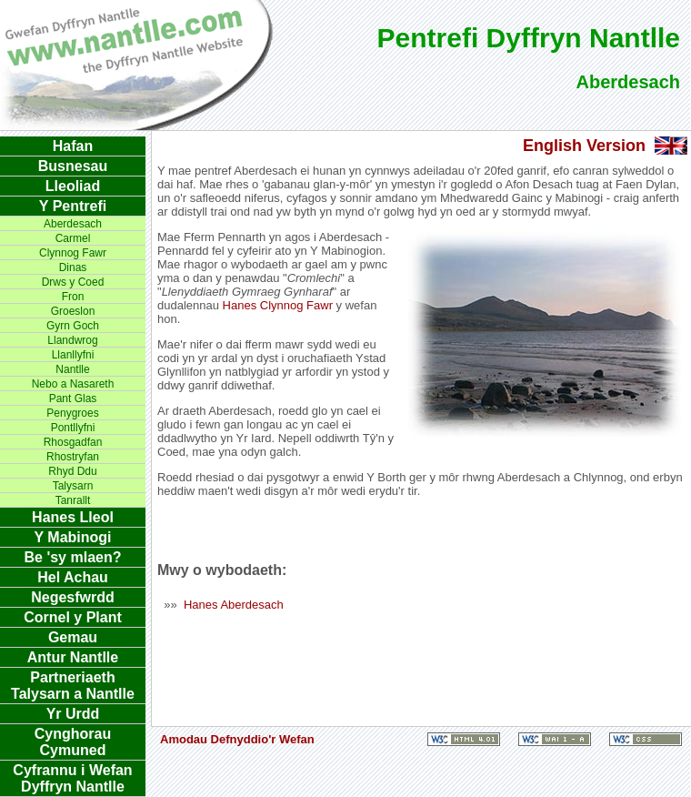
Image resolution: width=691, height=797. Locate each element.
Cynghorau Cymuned (73, 742)
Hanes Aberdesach (234, 604)
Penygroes (72, 413)
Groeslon (73, 311)
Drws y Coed (73, 282)
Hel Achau (72, 577)
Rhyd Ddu (72, 471)
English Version (584, 145)
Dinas (73, 267)
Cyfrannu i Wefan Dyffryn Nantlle (72, 778)
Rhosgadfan (73, 442)
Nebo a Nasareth (73, 384)
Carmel (73, 238)
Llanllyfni (73, 354)
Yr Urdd (73, 713)
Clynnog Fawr (72, 253)
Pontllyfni (73, 427)
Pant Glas (73, 398)
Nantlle (72, 369)
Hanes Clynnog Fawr (278, 305)
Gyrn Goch (72, 325)
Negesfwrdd (73, 597)
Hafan (73, 146)
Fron (73, 296)
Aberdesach (73, 223)
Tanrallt (73, 500)
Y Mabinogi (72, 537)
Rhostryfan (72, 456)
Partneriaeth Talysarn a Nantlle (73, 685)
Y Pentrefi (72, 206)
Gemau (72, 637)
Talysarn (73, 485)
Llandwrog (72, 340)
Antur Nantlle (72, 657)
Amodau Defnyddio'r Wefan (237, 739)
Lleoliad (72, 186)
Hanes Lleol (73, 517)
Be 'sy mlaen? (73, 557)
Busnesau (72, 166)
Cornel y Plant (73, 617)
